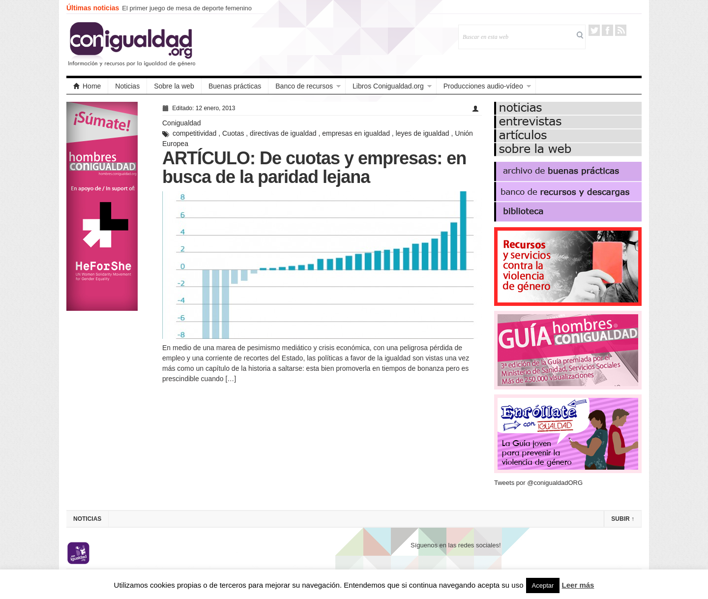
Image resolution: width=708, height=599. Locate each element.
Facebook (607, 30)
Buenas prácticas (234, 86)
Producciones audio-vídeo (483, 86)
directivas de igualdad (283, 133)
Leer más (578, 585)
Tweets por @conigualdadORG (538, 482)
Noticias (127, 86)
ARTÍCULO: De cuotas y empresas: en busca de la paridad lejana (314, 167)
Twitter (594, 30)
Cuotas (233, 133)
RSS (620, 30)
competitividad (195, 133)
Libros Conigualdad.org (388, 86)
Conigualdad (181, 123)
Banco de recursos (304, 86)
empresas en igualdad (356, 133)
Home (87, 86)
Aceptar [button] (543, 585)
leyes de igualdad (422, 133)
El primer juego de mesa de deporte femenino (187, 8)
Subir (622, 518)
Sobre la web (174, 86)
